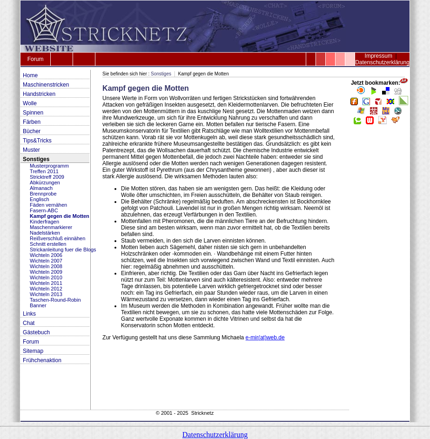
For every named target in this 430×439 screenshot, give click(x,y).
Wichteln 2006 (46, 255)
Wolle (30, 103)
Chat (28, 323)
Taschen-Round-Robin (55, 300)
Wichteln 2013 (46, 294)
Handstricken (39, 94)
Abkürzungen (45, 182)
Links (29, 314)
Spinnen (33, 112)
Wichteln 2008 (46, 266)
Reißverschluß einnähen (57, 238)
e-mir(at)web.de (265, 337)
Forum (35, 59)
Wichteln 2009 (46, 272)
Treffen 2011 (44, 171)
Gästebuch (36, 332)
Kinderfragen (44, 221)
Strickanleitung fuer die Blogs (63, 249)
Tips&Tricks (37, 140)
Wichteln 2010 (46, 277)
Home (30, 75)
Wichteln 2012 (46, 288)
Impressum (378, 56)
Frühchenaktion (42, 360)
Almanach (41, 188)
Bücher (31, 131)
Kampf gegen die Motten (59, 216)
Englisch (39, 199)
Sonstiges (36, 159)
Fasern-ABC (44, 210)
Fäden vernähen (48, 205)
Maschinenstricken (46, 84)
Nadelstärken (45, 233)
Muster (31, 150)
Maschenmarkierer (51, 227)
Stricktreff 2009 (47, 177)
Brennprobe (43, 193)
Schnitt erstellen (48, 244)
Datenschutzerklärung (382, 62)
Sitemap (33, 351)
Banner (38, 305)
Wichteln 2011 (46, 283)
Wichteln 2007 (46, 260)
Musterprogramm (49, 166)
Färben (31, 122)
